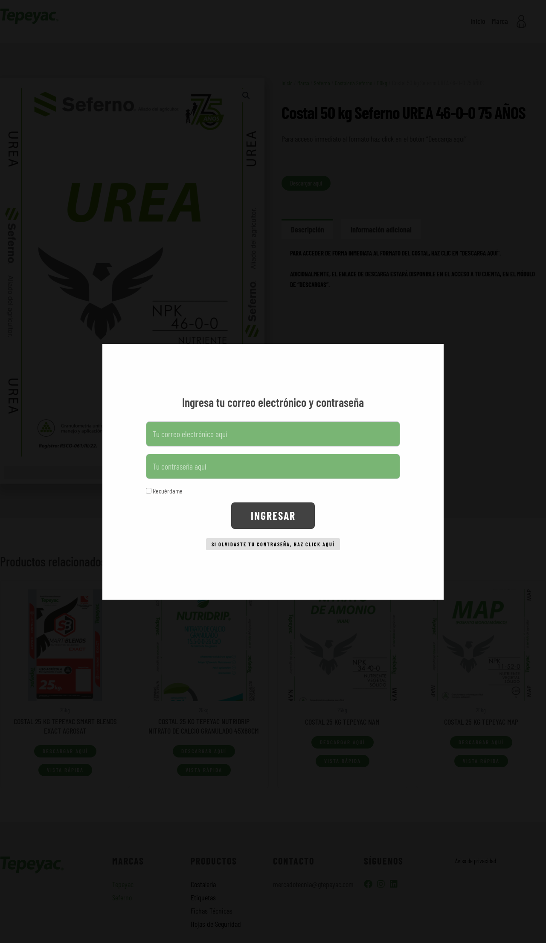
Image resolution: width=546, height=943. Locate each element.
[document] (273, 471)
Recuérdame (164, 487)
